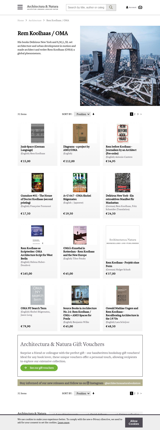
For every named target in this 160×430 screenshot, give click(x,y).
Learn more (63, 422)
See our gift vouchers (39, 368)
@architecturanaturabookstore (122, 383)
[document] (80, 422)
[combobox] (86, 7)
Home (21, 20)
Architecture (35, 20)
